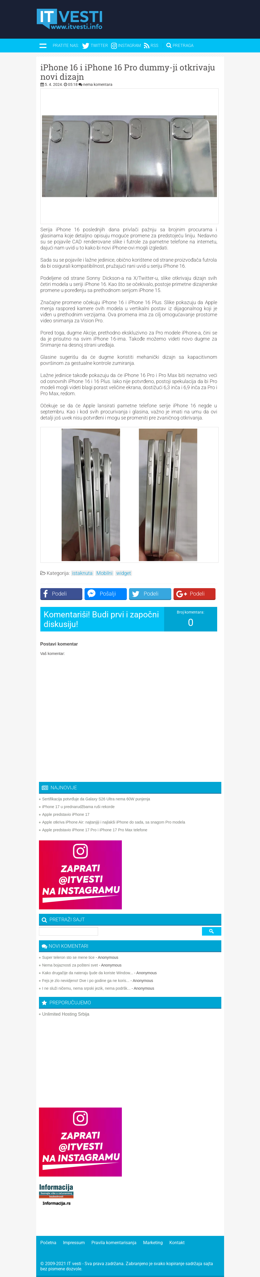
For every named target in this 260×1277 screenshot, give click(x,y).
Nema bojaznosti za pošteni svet (70, 965)
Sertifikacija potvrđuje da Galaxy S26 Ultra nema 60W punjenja (96, 799)
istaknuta (82, 573)
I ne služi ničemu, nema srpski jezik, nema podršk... (86, 988)
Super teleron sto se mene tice (68, 957)
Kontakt (177, 1242)
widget (123, 573)
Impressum (74, 1242)
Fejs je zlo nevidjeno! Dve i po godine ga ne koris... (86, 980)
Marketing (153, 1242)
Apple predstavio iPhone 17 (66, 814)
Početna (48, 1242)
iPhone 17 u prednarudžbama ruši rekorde (78, 807)
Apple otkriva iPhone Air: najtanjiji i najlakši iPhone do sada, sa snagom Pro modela (113, 822)
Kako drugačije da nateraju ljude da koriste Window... (87, 973)
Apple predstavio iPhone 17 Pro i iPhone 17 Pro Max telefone (95, 830)
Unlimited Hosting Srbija (66, 1014)
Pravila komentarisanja (113, 1242)
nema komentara (97, 84)
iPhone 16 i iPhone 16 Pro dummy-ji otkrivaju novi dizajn (127, 72)
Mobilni (104, 573)
